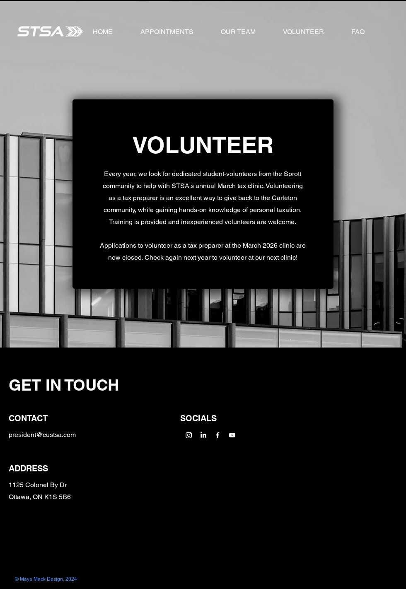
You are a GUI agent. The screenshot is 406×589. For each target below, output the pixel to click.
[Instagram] (189, 435)
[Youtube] (232, 435)
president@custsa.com (42, 435)
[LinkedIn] (203, 435)
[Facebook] (218, 435)
